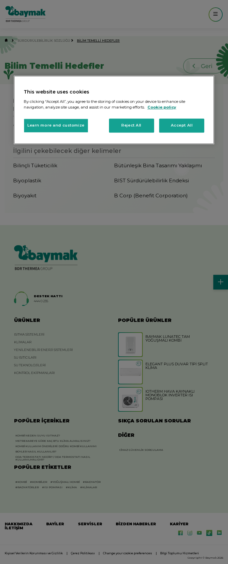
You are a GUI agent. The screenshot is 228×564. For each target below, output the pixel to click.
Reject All (131, 125)
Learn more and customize (56, 125)
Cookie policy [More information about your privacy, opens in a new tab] (161, 107)
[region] (114, 110)
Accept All (182, 125)
